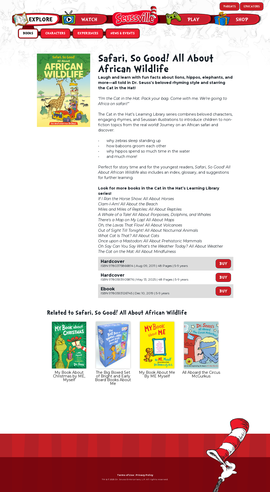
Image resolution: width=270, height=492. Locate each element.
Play (193, 19)
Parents (229, 6)
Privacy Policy (144, 475)
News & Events (122, 33)
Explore (40, 19)
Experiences (88, 33)
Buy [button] (223, 264)
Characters (55, 33)
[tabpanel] (69, 352)
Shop (242, 19)
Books (28, 33)
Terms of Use (125, 475)
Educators (252, 6)
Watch (89, 19)
